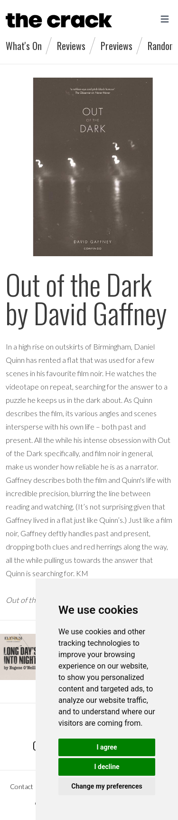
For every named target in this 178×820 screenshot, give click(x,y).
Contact (21, 786)
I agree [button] (106, 747)
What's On (24, 46)
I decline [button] (106, 766)
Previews (116, 46)
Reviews (71, 46)
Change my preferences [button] (106, 786)
